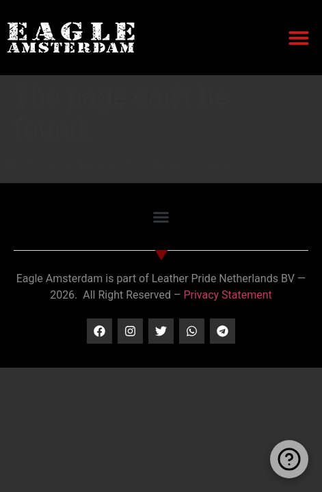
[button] (298, 37)
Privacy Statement (227, 294)
